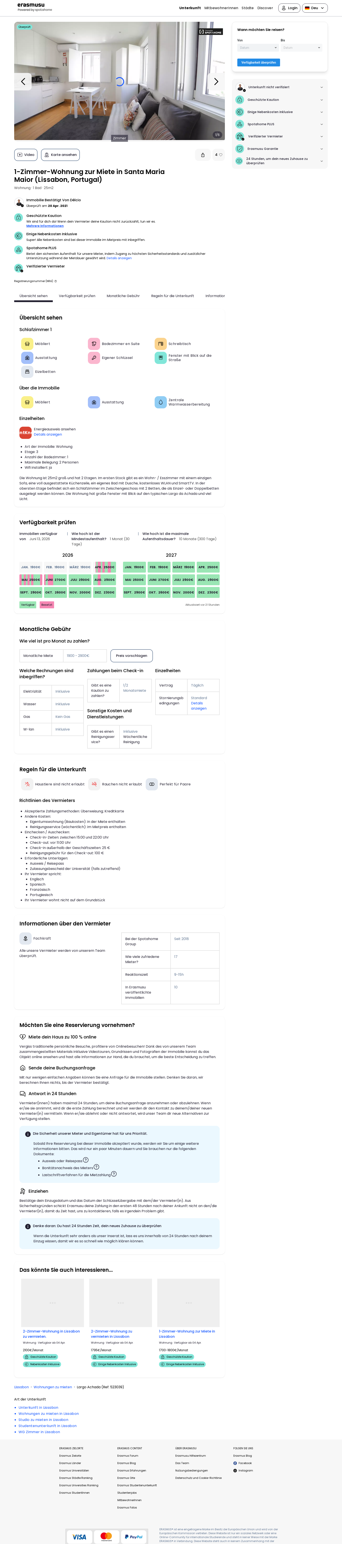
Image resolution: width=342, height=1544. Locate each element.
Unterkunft (190, 7)
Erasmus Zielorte (70, 1456)
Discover (265, 7)
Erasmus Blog (126, 1463)
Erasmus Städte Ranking (75, 1478)
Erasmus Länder (70, 1463)
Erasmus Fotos (127, 1507)
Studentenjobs (127, 1493)
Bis (283, 40)
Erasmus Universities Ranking (78, 1485)
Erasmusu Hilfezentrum (190, 1456)
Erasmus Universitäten (74, 1470)
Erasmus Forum (127, 1456)
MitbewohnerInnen (221, 7)
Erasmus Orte (126, 1478)
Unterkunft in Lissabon (38, 1407)
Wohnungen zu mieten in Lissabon (49, 1413)
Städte (248, 7)
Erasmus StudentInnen (74, 1493)
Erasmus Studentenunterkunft (137, 1485)
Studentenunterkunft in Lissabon (48, 1425)
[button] (55, 281)
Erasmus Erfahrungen (131, 1470)
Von (240, 40)
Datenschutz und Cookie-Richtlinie (198, 1478)
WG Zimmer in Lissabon (39, 1431)
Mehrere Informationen (45, 226)
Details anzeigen (119, 258)
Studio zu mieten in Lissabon (43, 1419)
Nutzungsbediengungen (191, 1470)
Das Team (182, 1463)
